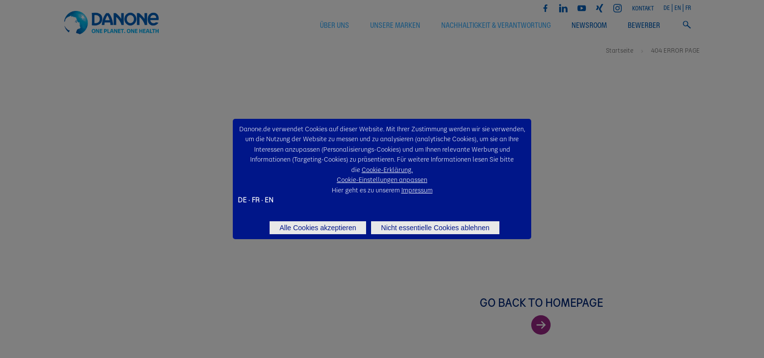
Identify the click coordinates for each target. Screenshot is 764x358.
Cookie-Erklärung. (387, 169)
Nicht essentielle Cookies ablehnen (435, 228)
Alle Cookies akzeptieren (318, 228)
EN (269, 199)
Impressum (417, 189)
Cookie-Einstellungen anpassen (382, 179)
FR (256, 199)
